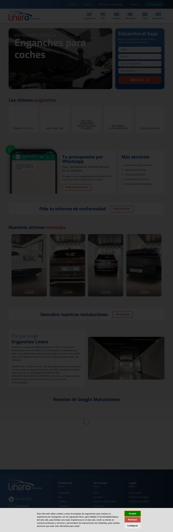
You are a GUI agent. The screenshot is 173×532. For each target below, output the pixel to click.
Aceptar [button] (132, 513)
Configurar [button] (132, 525)
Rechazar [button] (132, 519)
